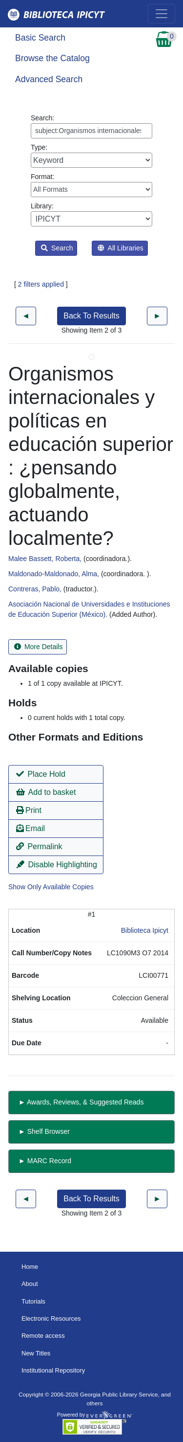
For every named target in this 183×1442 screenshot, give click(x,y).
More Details (38, 647)
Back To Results (91, 316)
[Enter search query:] (91, 130)
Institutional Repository (53, 1370)
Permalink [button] (39, 846)
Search (57, 248)
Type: (91, 155)
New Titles (35, 1353)
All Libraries (120, 248)
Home (29, 1266)
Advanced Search (48, 79)
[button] (55, 774)
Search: (91, 126)
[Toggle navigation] (161, 13)
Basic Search (40, 38)
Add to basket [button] (46, 792)
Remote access (43, 1335)
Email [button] (30, 828)
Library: (91, 214)
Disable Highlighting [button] (56, 864)
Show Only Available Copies (51, 887)
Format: (91, 185)
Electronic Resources (51, 1318)
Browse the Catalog (52, 58)
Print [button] (28, 810)
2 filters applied (41, 284)
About (29, 1283)
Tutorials (33, 1301)
